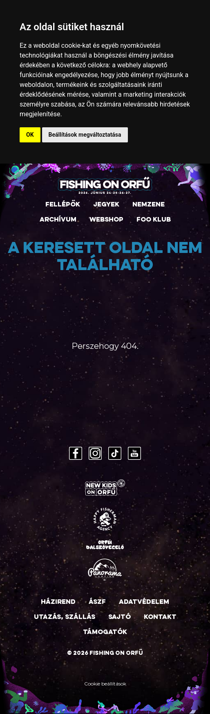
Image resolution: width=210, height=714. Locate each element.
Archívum (58, 220)
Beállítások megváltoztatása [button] (85, 134)
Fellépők (62, 205)
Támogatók (105, 632)
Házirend (58, 602)
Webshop (106, 220)
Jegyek (106, 205)
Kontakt (160, 617)
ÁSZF (97, 602)
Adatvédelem (144, 602)
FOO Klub (153, 220)
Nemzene (148, 205)
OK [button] (30, 134)
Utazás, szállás (64, 617)
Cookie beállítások (105, 684)
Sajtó (119, 617)
